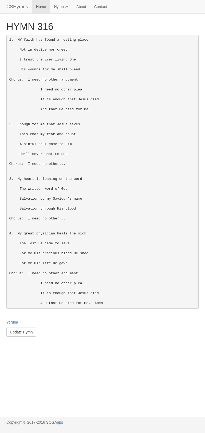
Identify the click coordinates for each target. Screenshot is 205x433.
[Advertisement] (102, 379)
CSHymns (17, 6)
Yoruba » (13, 322)
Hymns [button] (61, 7)
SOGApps (54, 422)
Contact (100, 7)
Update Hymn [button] (21, 332)
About (81, 7)
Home (41, 7)
